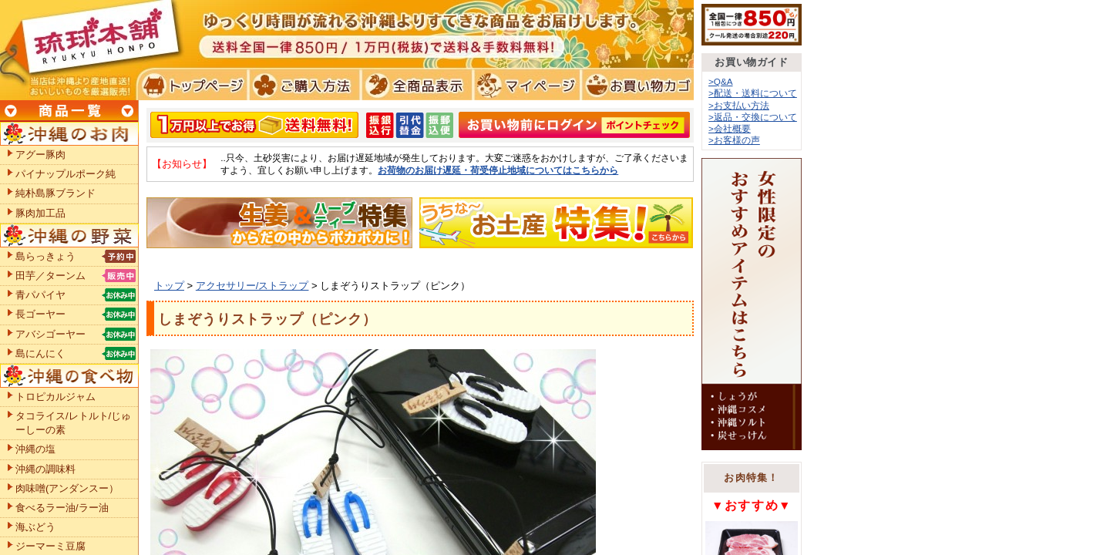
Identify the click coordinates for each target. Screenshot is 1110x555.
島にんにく (40, 353)
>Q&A (720, 81)
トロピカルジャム (55, 396)
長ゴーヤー (40, 314)
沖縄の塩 (35, 449)
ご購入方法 (302, 84)
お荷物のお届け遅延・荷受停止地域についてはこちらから (498, 170)
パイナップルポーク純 (65, 174)
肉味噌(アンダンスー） (67, 488)
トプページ (191, 84)
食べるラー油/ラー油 (62, 507)
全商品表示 (413, 84)
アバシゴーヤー (50, 334)
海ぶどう (35, 527)
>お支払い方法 (738, 105)
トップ (169, 285)
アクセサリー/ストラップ (252, 285)
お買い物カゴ (635, 84)
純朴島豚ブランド (55, 193)
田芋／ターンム (50, 275)
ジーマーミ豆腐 (50, 546)
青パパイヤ (40, 295)
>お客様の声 (734, 140)
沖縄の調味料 (45, 469)
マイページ (524, 84)
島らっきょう (45, 256)
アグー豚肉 (40, 154)
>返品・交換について (752, 117)
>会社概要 (729, 128)
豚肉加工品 (40, 213)
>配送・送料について (752, 93)
